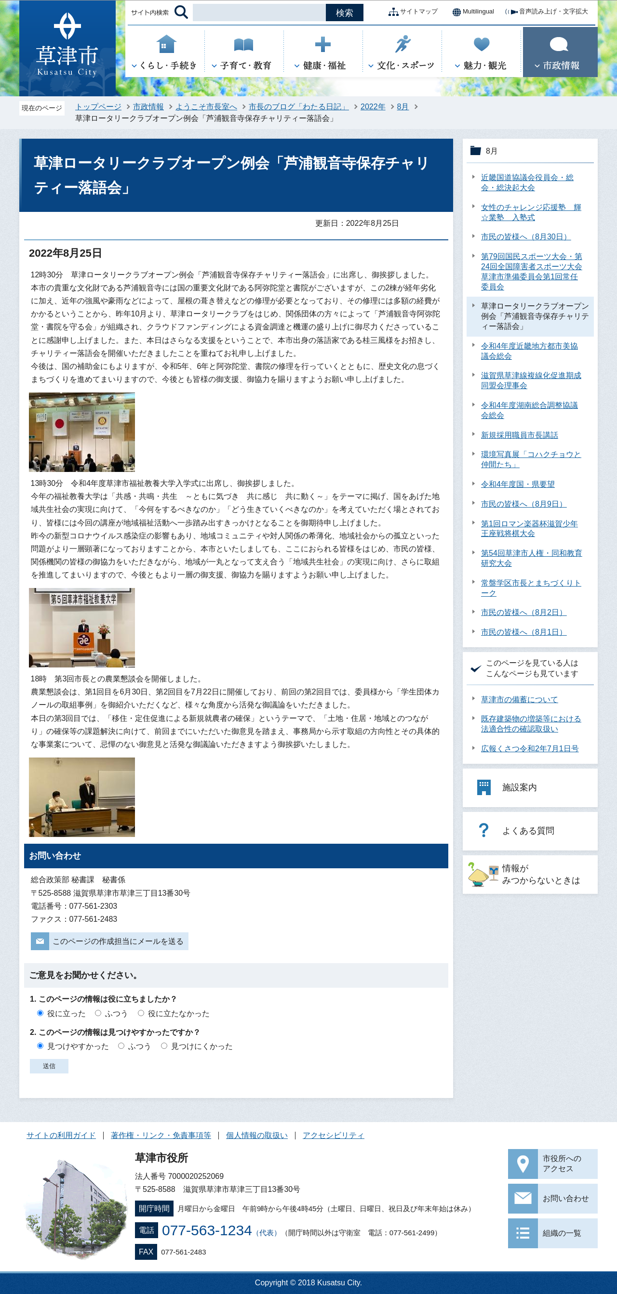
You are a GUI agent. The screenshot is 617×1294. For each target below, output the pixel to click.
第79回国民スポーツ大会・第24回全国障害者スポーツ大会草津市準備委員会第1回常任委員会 (531, 271)
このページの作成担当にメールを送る (118, 941)
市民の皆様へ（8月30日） (526, 237)
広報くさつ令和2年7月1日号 (530, 749)
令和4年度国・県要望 (518, 484)
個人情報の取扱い (257, 1135)
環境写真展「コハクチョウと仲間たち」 (531, 459)
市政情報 (148, 107)
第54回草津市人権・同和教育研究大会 (531, 558)
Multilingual (470, 12)
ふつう (116, 1013)
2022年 (373, 107)
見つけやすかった (78, 1046)
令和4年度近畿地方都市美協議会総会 (529, 351)
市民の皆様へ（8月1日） (524, 632)
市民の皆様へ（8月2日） (524, 612)
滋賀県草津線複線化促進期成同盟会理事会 (531, 380)
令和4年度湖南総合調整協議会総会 (529, 410)
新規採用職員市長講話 (519, 435)
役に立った (66, 1013)
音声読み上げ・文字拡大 (546, 12)
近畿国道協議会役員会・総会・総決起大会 (527, 182)
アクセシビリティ (333, 1135)
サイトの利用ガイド (61, 1135)
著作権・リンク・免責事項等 (161, 1135)
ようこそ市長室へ (206, 107)
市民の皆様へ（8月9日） (524, 504)
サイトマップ (411, 12)
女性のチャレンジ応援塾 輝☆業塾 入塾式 (531, 212)
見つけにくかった (202, 1046)
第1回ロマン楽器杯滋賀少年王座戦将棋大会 (529, 529)
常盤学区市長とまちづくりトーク (531, 588)
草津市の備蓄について (519, 699)
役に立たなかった (179, 1013)
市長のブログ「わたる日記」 (299, 107)
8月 (403, 107)
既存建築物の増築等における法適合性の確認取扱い (531, 724)
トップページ (98, 107)
